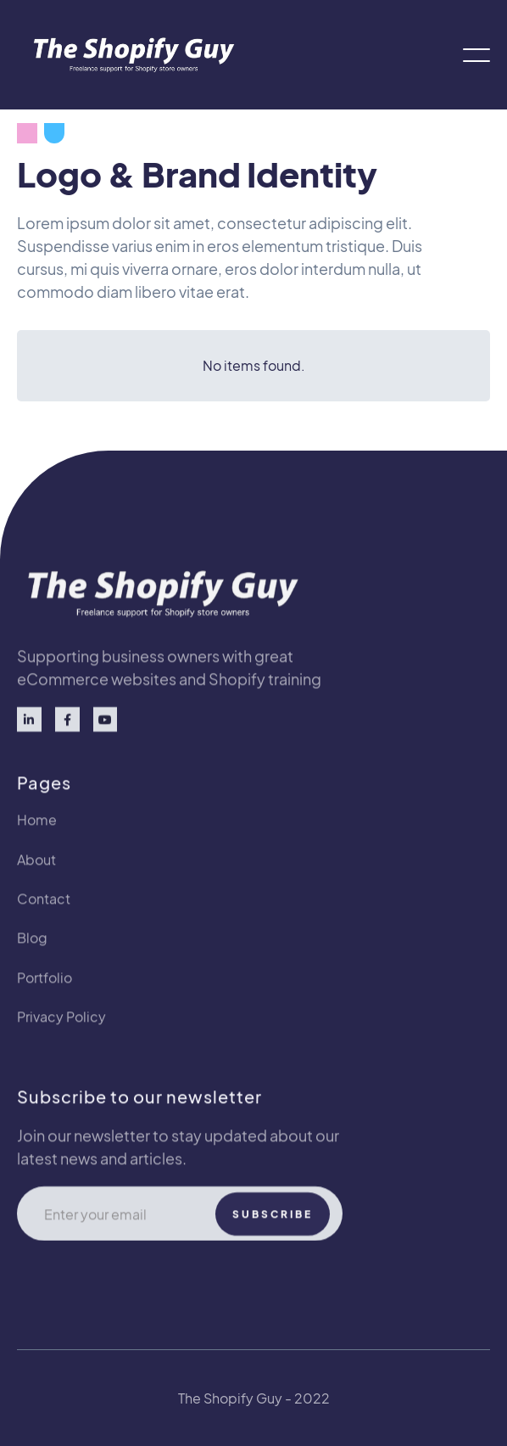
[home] (129, 55)
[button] (476, 55)
